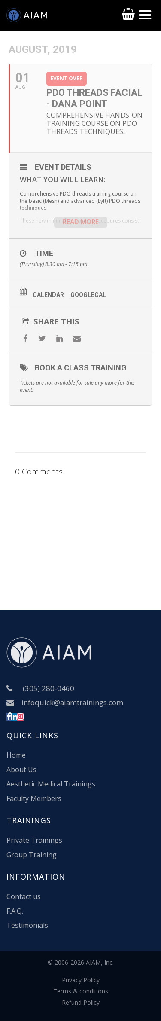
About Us (21, 769)
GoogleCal (88, 294)
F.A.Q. (14, 911)
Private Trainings (34, 840)
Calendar (48, 294)
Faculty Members (33, 798)
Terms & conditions (80, 991)
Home (16, 755)
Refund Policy (81, 1002)
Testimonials (27, 925)
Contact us (23, 896)
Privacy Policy (81, 980)
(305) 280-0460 (48, 688)
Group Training (31, 854)
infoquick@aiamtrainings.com (72, 702)
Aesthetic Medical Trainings (50, 784)
